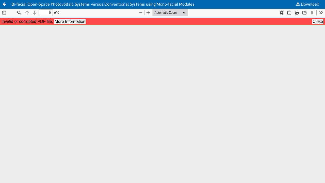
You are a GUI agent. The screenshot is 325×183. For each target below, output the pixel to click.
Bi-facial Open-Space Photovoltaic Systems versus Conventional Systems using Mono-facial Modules (103, 4)
